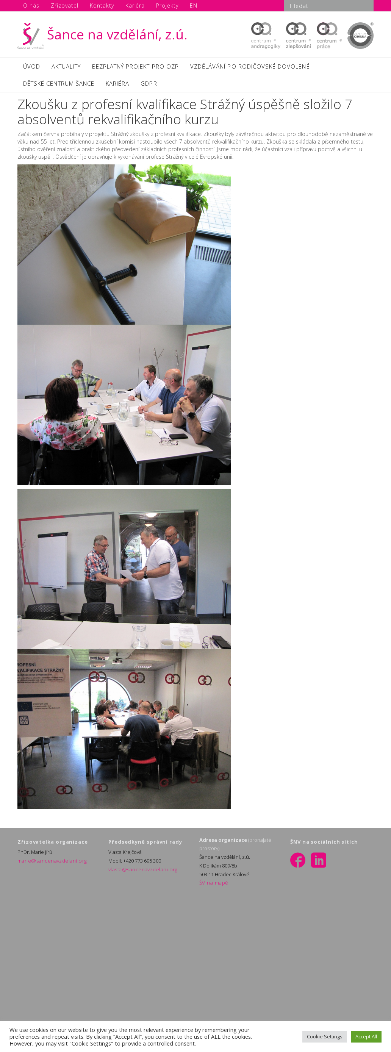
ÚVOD (31, 67)
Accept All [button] (366, 1036)
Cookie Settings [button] (325, 1036)
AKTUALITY (66, 67)
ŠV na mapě (212, 886)
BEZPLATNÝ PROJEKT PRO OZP (135, 67)
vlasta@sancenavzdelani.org (140, 872)
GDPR (149, 86)
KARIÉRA (117, 86)
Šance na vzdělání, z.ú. (102, 34)
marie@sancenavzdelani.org (49, 864)
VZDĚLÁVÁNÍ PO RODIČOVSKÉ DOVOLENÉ (250, 67)
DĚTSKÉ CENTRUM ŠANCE (58, 86)
